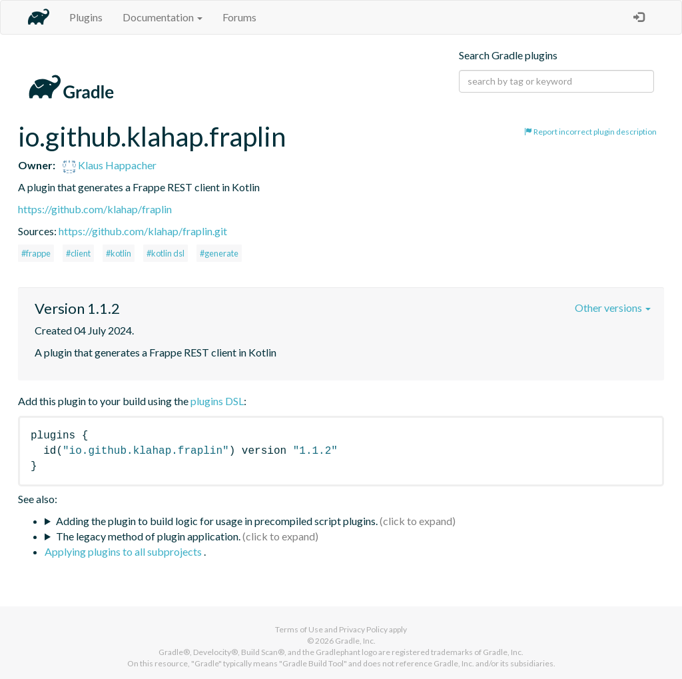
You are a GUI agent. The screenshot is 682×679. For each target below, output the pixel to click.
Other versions (613, 307)
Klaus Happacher (110, 165)
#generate (219, 253)
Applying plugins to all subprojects (124, 551)
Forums (239, 17)
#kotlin (118, 253)
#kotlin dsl (165, 253)
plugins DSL (217, 400)
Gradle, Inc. (355, 641)
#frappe (36, 253)
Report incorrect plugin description (590, 132)
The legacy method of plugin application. (148, 536)
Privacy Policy (363, 629)
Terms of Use (299, 629)
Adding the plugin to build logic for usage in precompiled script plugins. (217, 520)
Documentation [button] (162, 17)
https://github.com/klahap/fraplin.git (143, 231)
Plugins (86, 17)
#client (78, 253)
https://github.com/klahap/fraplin (95, 209)
